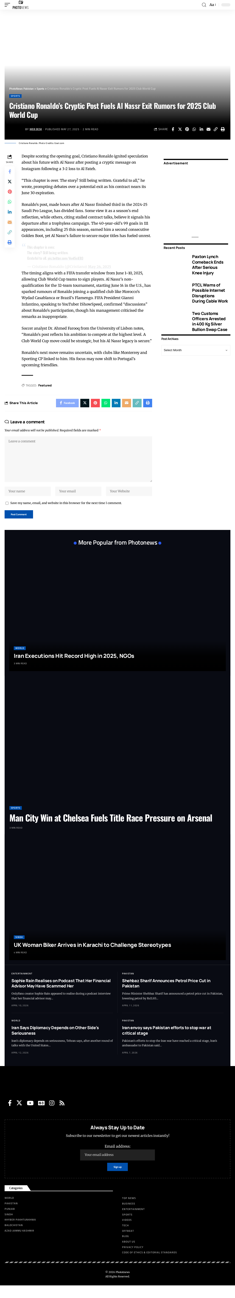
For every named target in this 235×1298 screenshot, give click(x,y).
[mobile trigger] (8, 5)
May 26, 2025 (100, 266)
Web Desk (37, 129)
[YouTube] (30, 1114)
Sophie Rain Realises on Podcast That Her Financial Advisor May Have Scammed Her (61, 994)
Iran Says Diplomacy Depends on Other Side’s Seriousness (55, 1041)
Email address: (117, 1164)
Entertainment (21, 985)
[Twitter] (19, 1114)
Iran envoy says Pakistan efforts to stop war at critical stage (166, 1041)
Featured (46, 391)
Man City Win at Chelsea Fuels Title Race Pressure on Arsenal (110, 829)
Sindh (19, 948)
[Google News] (41, 1114)
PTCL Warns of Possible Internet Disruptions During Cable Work (210, 293)
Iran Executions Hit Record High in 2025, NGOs (74, 667)
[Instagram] (52, 1114)
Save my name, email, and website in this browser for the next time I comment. (66, 513)
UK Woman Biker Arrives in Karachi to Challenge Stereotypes (92, 956)
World (19, 659)
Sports (15, 96)
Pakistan (128, 985)
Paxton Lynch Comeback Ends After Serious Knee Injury (207, 264)
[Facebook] (10, 1114)
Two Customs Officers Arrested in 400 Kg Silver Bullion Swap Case (209, 321)
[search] (204, 4)
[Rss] (62, 1114)
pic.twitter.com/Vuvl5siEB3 (67, 258)
